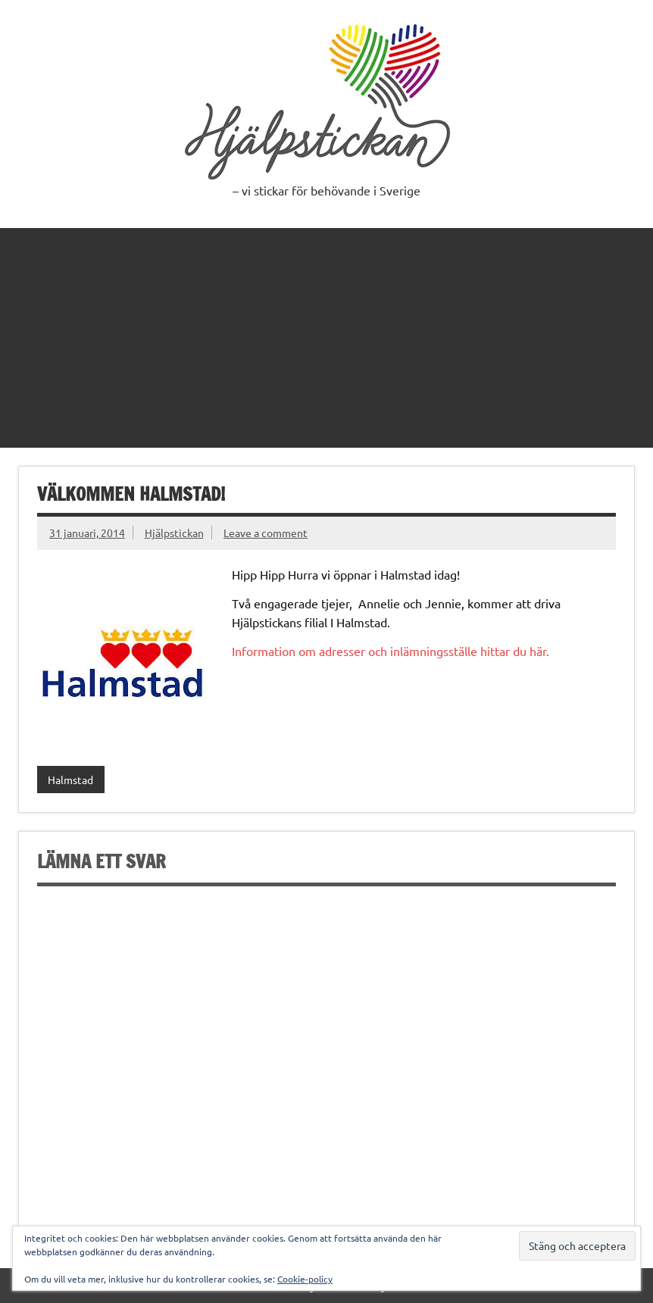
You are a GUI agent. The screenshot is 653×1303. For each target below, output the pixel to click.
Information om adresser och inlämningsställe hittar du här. (390, 650)
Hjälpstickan (174, 532)
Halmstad (70, 779)
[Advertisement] (326, 334)
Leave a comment (265, 532)
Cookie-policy (305, 1279)
